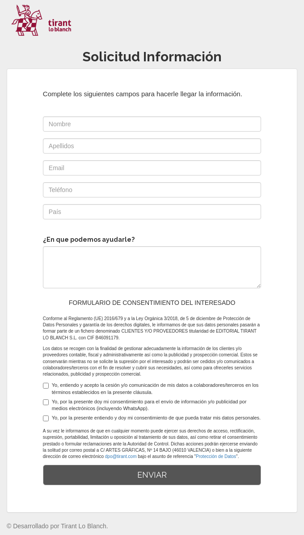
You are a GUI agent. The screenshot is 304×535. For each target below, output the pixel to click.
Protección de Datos (216, 456)
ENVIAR (152, 474)
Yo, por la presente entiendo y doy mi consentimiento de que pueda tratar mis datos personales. (152, 418)
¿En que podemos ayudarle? (89, 239)
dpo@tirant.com (121, 456)
